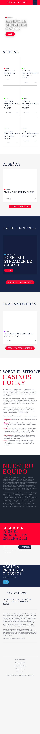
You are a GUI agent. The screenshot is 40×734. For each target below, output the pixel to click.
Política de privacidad (20, 659)
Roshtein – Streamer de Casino (18, 261)
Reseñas (6, 423)
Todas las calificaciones (20, 282)
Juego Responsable (20, 662)
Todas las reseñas (20, 206)
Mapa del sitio (20, 672)
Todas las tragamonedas (20, 348)
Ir (6, 582)
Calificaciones (7, 419)
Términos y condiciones (20, 666)
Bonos (5, 440)
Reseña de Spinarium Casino (9, 73)
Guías (5, 428)
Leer (10, 34)
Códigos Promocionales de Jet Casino (30, 133)
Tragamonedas (8, 435)
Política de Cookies (20, 669)
